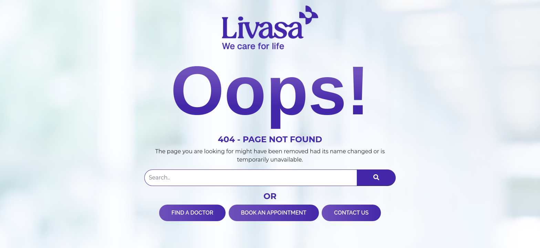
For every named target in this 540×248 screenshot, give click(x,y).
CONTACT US (351, 212)
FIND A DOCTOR (193, 212)
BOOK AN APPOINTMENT (274, 212)
